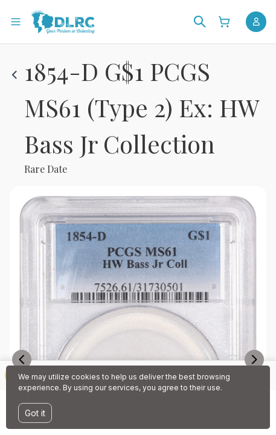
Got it (35, 413)
